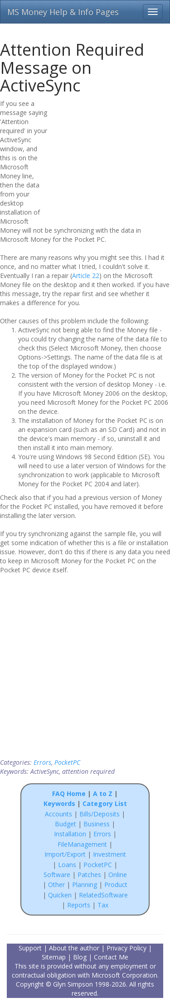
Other (56, 884)
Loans (67, 864)
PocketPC (67, 762)
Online (117, 874)
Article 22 (85, 275)
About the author (74, 948)
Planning (84, 884)
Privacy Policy (126, 948)
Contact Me (111, 957)
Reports (78, 905)
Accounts (58, 814)
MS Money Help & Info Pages (63, 11)
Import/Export (65, 854)
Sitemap (54, 957)
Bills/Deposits (99, 814)
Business (97, 824)
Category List (105, 803)
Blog (80, 957)
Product (115, 884)
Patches (89, 874)
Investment (109, 854)
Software (57, 874)
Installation (71, 834)
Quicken (60, 895)
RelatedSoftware (103, 895)
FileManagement (82, 844)
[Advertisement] (112, 157)
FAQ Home (69, 793)
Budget (65, 824)
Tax (102, 905)
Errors (42, 762)
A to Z (102, 793)
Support (30, 948)
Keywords (59, 803)
